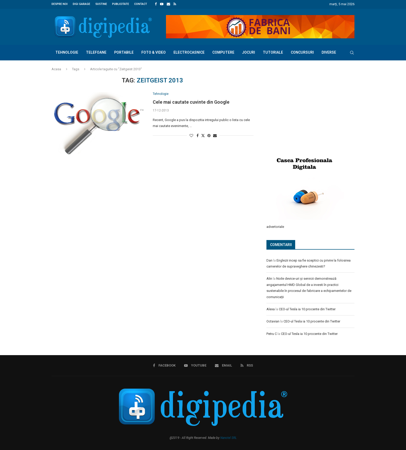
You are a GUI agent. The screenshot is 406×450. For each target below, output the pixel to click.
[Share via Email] (215, 135)
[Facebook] (156, 4)
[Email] (168, 4)
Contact (140, 4)
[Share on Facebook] (198, 135)
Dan (269, 260)
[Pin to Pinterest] (209, 135)
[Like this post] (191, 135)
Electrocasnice (189, 52)
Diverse (329, 52)
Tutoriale (273, 52)
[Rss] (174, 4)
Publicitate (120, 4)
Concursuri (302, 52)
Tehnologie (66, 52)
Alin (269, 278)
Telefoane (96, 52)
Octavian (272, 321)
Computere (223, 52)
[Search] (351, 52)
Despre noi (60, 4)
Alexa (270, 308)
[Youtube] (161, 4)
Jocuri (248, 52)
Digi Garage (81, 4)
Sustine (101, 4)
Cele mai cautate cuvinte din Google (191, 102)
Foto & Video (153, 52)
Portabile (124, 52)
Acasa (56, 69)
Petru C (271, 333)
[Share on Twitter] (203, 135)
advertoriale (275, 226)
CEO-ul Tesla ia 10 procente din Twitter (307, 308)
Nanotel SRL (228, 437)
